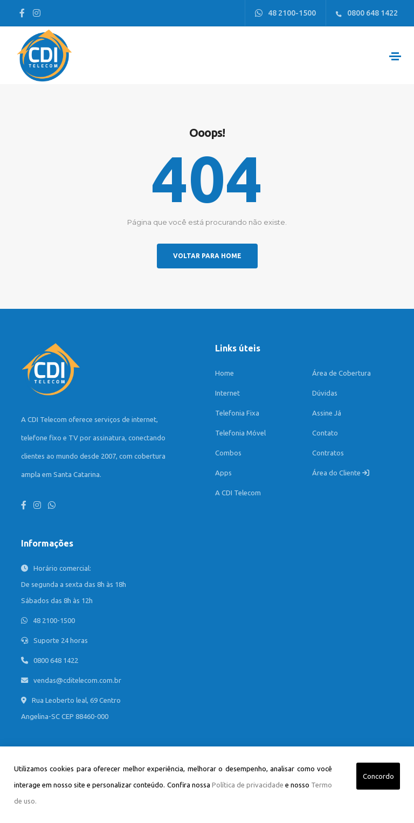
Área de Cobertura (341, 373)
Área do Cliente (340, 472)
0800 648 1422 (367, 13)
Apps (223, 472)
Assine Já (326, 413)
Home (224, 373)
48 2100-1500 (285, 13)
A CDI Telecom (238, 492)
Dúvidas (324, 393)
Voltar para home (207, 255)
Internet (227, 393)
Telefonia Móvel (240, 433)
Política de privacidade (248, 785)
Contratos (328, 453)
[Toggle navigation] (395, 56)
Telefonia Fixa (237, 413)
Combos (228, 453)
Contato (325, 433)
